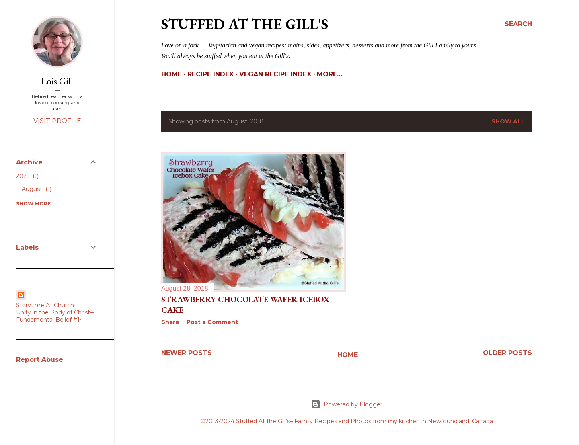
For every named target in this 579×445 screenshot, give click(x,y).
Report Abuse (39, 359)
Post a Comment (212, 322)
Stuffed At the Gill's (244, 23)
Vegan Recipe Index (275, 74)
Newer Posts (186, 353)
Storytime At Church (45, 305)
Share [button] (170, 322)
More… (329, 74)
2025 (27, 176)
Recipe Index (210, 74)
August (36, 189)
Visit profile (57, 121)
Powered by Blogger (346, 404)
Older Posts (507, 353)
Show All (508, 121)
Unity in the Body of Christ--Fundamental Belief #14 (55, 316)
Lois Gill (57, 81)
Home (171, 74)
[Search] (518, 24)
